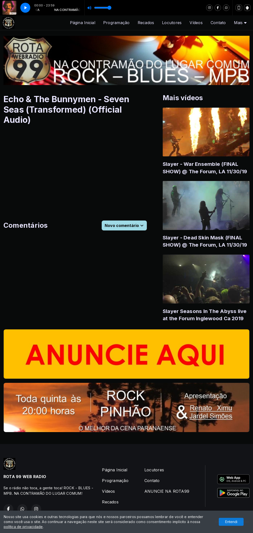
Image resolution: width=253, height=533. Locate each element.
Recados (146, 22)
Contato (218, 22)
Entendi (231, 522)
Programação (116, 22)
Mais (240, 22)
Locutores (172, 22)
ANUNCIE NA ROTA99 (166, 491)
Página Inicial (82, 22)
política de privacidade (23, 527)
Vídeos (196, 22)
